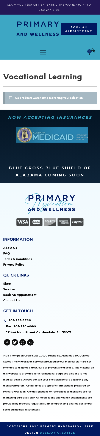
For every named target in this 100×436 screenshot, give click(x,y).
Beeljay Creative (57, 432)
